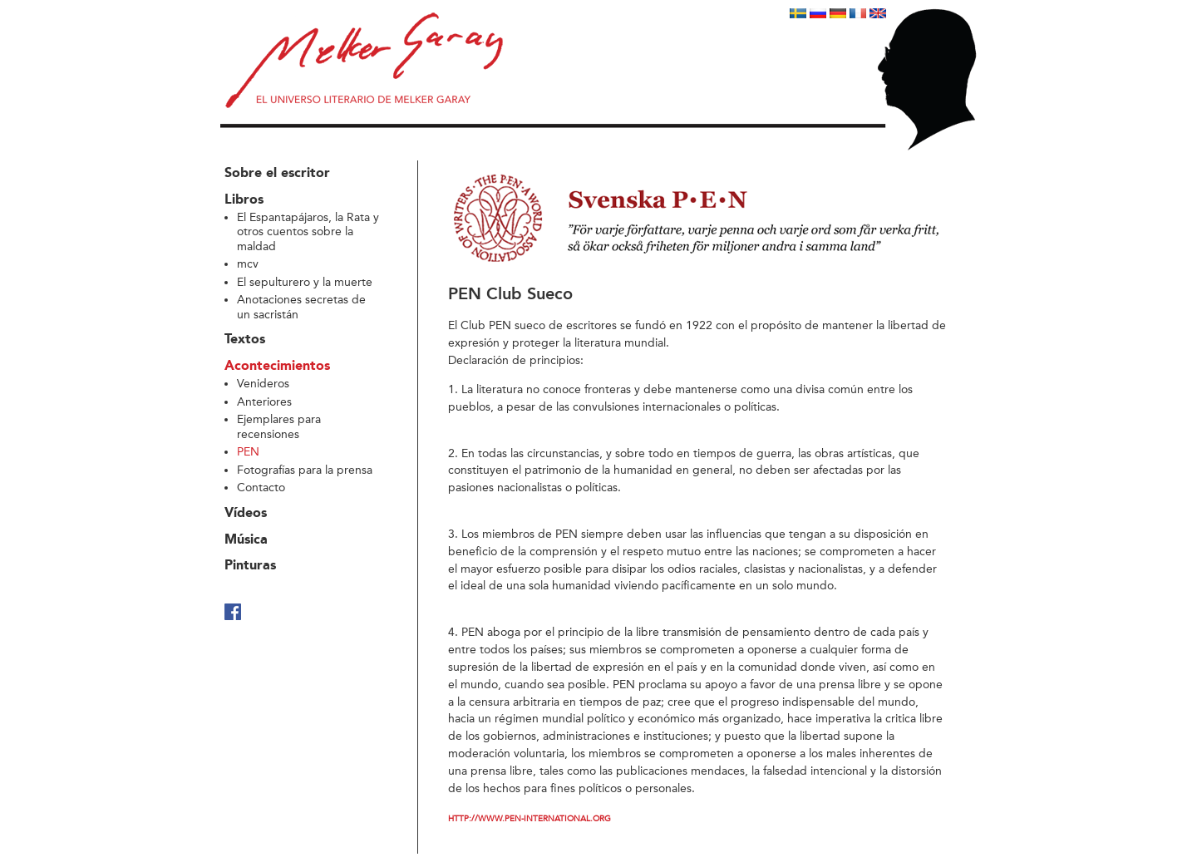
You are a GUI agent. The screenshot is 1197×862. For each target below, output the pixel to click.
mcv (248, 264)
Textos (244, 340)
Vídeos (245, 513)
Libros (244, 200)
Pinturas (250, 566)
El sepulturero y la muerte (304, 282)
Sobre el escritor (277, 173)
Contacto (261, 487)
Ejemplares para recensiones (279, 426)
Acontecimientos (277, 366)
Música (246, 540)
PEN (248, 452)
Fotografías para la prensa (304, 470)
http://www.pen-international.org (529, 819)
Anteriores (264, 402)
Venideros (263, 384)
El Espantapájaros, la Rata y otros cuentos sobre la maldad (308, 232)
